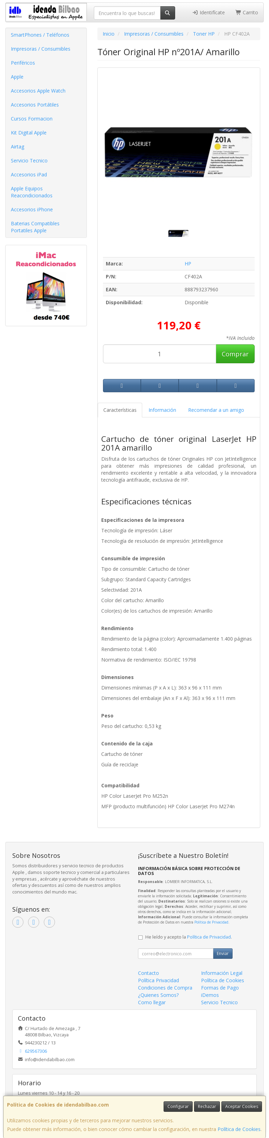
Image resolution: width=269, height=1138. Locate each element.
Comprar (235, 354)
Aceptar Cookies (241, 1106)
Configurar (178, 1106)
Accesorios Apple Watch (38, 90)
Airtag (17, 146)
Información (162, 410)
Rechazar (207, 1106)
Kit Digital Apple (29, 132)
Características (120, 410)
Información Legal (221, 973)
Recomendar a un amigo (216, 410)
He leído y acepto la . (188, 937)
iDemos (210, 995)
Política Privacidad (158, 980)
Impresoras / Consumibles (40, 48)
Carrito (246, 12)
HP (188, 263)
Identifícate (208, 12)
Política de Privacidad (211, 922)
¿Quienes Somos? (158, 995)
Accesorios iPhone (32, 209)
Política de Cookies (239, 1129)
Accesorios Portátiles (35, 104)
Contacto (148, 973)
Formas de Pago (220, 987)
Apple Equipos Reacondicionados (32, 192)
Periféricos (23, 62)
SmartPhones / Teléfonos (40, 34)
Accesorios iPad (29, 174)
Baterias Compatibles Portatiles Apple (35, 227)
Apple (17, 76)
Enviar (223, 953)
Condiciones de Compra (165, 987)
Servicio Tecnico (29, 160)
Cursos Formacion (32, 118)
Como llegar (152, 1002)
